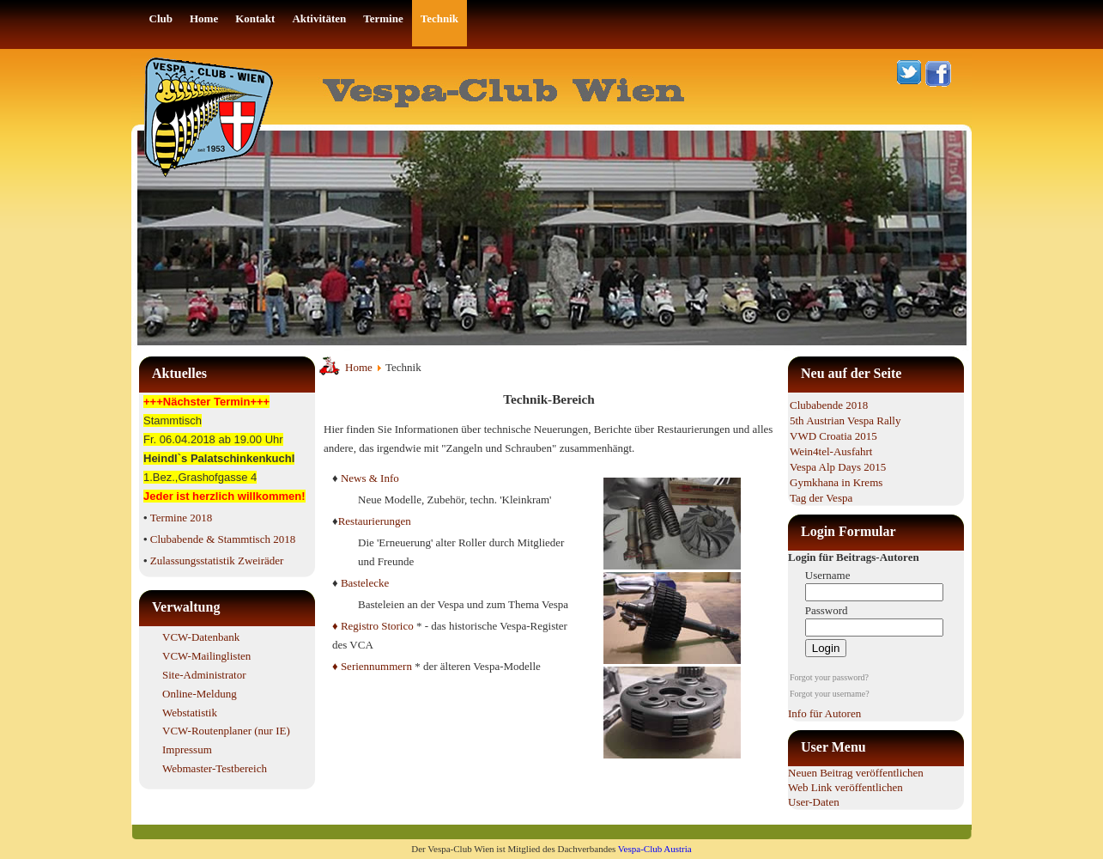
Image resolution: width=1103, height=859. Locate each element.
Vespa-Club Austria (655, 849)
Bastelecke (365, 582)
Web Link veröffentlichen (845, 787)
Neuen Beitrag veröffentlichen (856, 772)
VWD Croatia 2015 (833, 436)
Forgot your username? (830, 693)
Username (828, 575)
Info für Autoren (824, 713)
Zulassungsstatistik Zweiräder (217, 560)
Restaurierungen (374, 521)
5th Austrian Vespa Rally (845, 420)
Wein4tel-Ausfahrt (831, 451)
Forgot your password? (829, 677)
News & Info (370, 478)
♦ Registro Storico (373, 625)
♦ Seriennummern (372, 666)
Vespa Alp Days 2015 (838, 466)
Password (826, 610)
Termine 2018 (181, 517)
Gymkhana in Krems (836, 482)
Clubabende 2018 (829, 405)
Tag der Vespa (821, 497)
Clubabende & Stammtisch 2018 (222, 539)
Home (359, 367)
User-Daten (813, 801)
